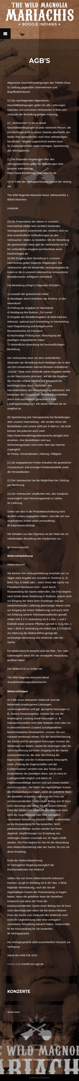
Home (19, 1044)
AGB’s (54, 1044)
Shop (56, 1049)
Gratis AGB (14, 963)
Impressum (36, 1044)
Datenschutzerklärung (33, 1049)
